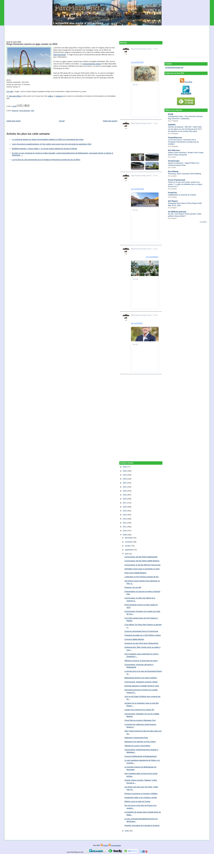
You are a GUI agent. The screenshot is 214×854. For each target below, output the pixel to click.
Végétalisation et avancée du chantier (182, 195)
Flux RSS (186, 82)
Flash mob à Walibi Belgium (135, 573)
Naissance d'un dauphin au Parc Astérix (140, 742)
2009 (125, 535)
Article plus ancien (110, 121)
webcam (59, 96)
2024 (125, 475)
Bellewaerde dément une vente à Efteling (140, 678)
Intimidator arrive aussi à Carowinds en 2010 (142, 569)
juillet (127, 831)
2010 (125, 531)
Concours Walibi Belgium (134, 639)
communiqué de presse (91, 64)
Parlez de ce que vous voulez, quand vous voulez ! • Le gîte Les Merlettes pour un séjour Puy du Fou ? (185, 184)
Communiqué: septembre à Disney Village (141, 682)
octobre (128, 546)
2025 (125, 471)
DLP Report (173, 201)
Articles (104, 845)
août (127, 554)
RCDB (170, 114)
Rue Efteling (173, 171)
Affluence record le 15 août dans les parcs (141, 661)
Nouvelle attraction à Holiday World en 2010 (141, 686)
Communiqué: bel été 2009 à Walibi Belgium (141, 561)
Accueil (62, 121)
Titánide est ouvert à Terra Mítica (137, 746)
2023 (125, 479)
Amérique (15, 110)
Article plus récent (13, 121)
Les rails (9, 91)
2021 (125, 487)
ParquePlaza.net (175, 137)
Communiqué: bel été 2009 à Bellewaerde (140, 557)
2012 (125, 523)
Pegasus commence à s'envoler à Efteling (140, 794)
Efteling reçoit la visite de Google (137, 801)
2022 (125, 483)
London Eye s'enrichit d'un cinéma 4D (139, 710)
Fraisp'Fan (172, 193)
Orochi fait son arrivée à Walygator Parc (140, 720)
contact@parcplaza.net (174, 67)
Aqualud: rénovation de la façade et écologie (142, 825)
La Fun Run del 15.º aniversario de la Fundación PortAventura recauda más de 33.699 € (183, 142)
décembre (129, 538)
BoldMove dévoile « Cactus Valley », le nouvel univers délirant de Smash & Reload (44, 149)
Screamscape (173, 161)
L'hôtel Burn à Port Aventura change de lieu (141, 577)
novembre (129, 542)
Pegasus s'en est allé (132, 587)
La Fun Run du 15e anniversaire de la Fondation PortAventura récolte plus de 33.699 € (46, 160)
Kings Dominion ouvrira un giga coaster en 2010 (31, 44)
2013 (125, 519)
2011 (125, 527)
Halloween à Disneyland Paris (136, 738)
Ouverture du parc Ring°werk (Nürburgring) (141, 643)
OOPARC (172, 125)
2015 (125, 511)
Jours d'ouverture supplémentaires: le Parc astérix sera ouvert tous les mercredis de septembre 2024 (51, 144)
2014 (125, 515)
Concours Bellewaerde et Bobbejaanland (140, 756)
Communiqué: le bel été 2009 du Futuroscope (142, 565)
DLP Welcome (174, 150)
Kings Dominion (24, 110)
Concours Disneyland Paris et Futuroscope (141, 631)
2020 (125, 491)
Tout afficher (203, 222)
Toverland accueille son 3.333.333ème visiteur (142, 635)
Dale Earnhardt (59, 55)
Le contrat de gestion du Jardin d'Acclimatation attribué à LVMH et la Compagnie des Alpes (47, 139)
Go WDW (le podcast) (177, 212)
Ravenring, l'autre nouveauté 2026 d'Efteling (184, 174)
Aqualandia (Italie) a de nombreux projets (140, 797)
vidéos (50, 96)
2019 (125, 495)
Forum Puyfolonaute (176, 180)
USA (32, 110)
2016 (125, 507)
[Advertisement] (107, 31)
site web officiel (15, 96)
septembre (129, 550)
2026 (125, 467)
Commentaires (115, 845)
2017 (125, 503)
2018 (125, 499)
